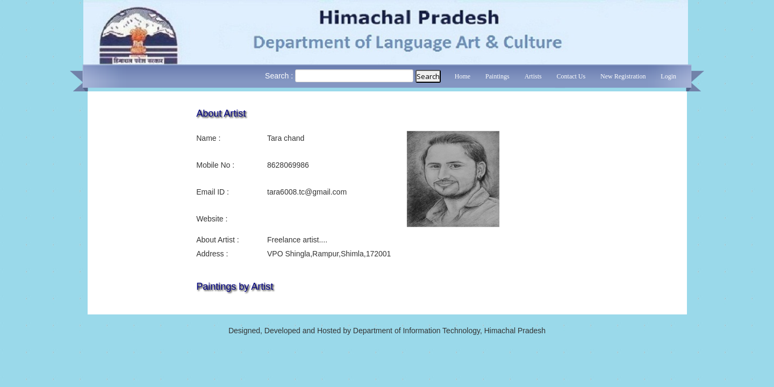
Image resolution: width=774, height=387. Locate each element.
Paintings (497, 76)
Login (668, 76)
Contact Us (571, 76)
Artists (533, 76)
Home (462, 76)
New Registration (623, 76)
